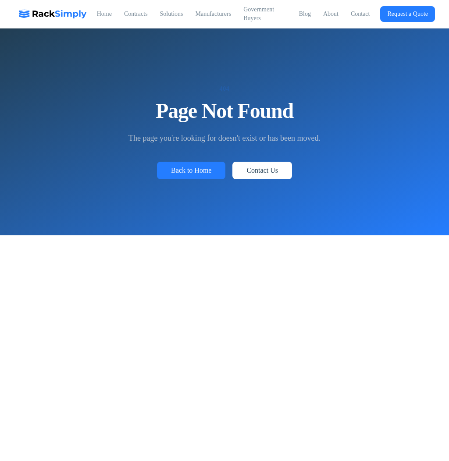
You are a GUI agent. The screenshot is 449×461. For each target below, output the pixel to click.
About (331, 14)
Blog (305, 14)
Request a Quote (407, 14)
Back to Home (191, 170)
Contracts (136, 14)
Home (104, 14)
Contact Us (262, 170)
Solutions (171, 14)
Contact (360, 14)
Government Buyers (258, 13)
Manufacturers (213, 14)
